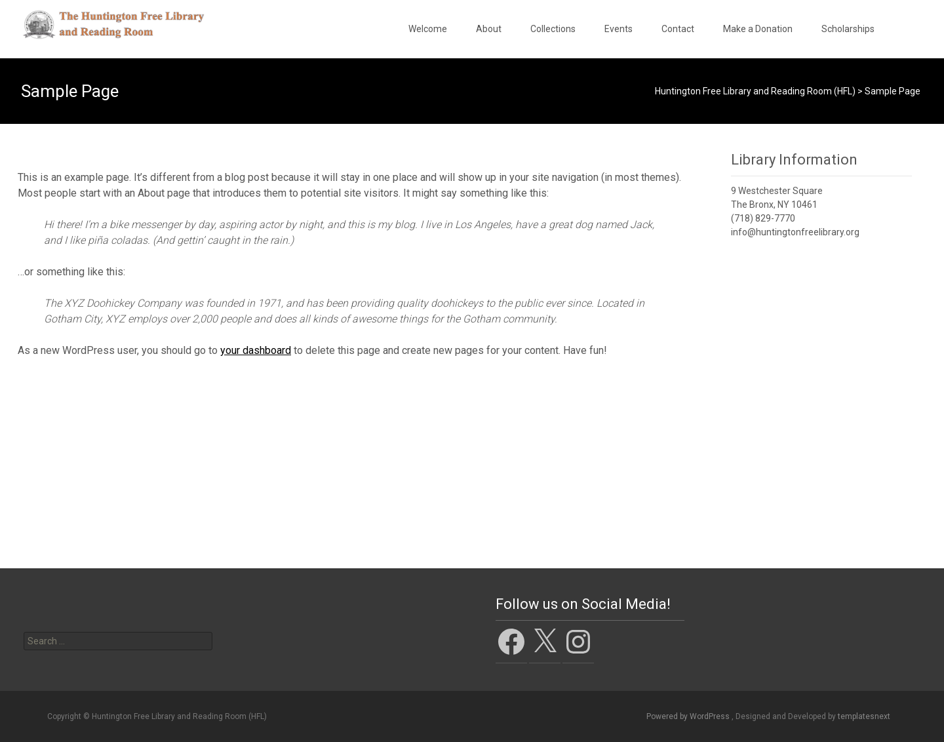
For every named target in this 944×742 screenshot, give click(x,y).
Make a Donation (758, 29)
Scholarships (848, 29)
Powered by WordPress (689, 716)
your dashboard (255, 350)
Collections (553, 29)
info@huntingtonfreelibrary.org (795, 232)
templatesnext (864, 716)
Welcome (427, 29)
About (489, 29)
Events (618, 29)
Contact (677, 29)
